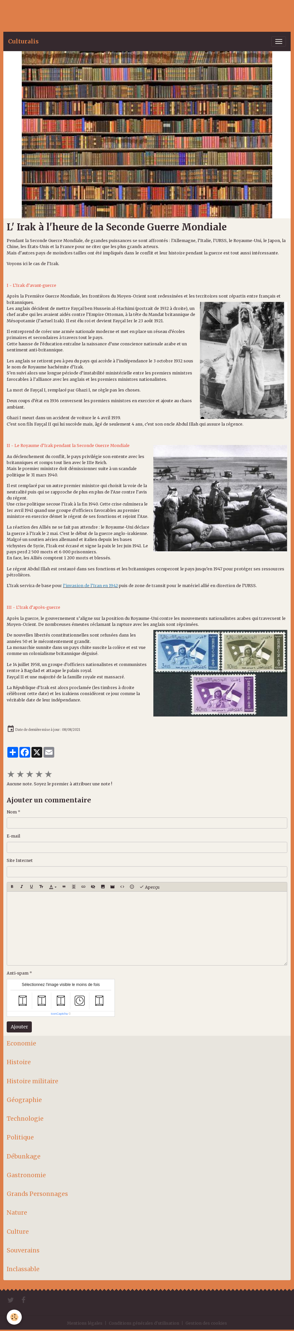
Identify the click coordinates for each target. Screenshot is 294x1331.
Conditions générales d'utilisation (144, 1323)
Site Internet (20, 860)
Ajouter (19, 1027)
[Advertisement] (122, 15)
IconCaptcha (59, 1013)
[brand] (23, 41)
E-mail (13, 836)
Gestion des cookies (206, 1323)
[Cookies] (14, 1317)
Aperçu (149, 887)
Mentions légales (84, 1323)
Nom (12, 811)
